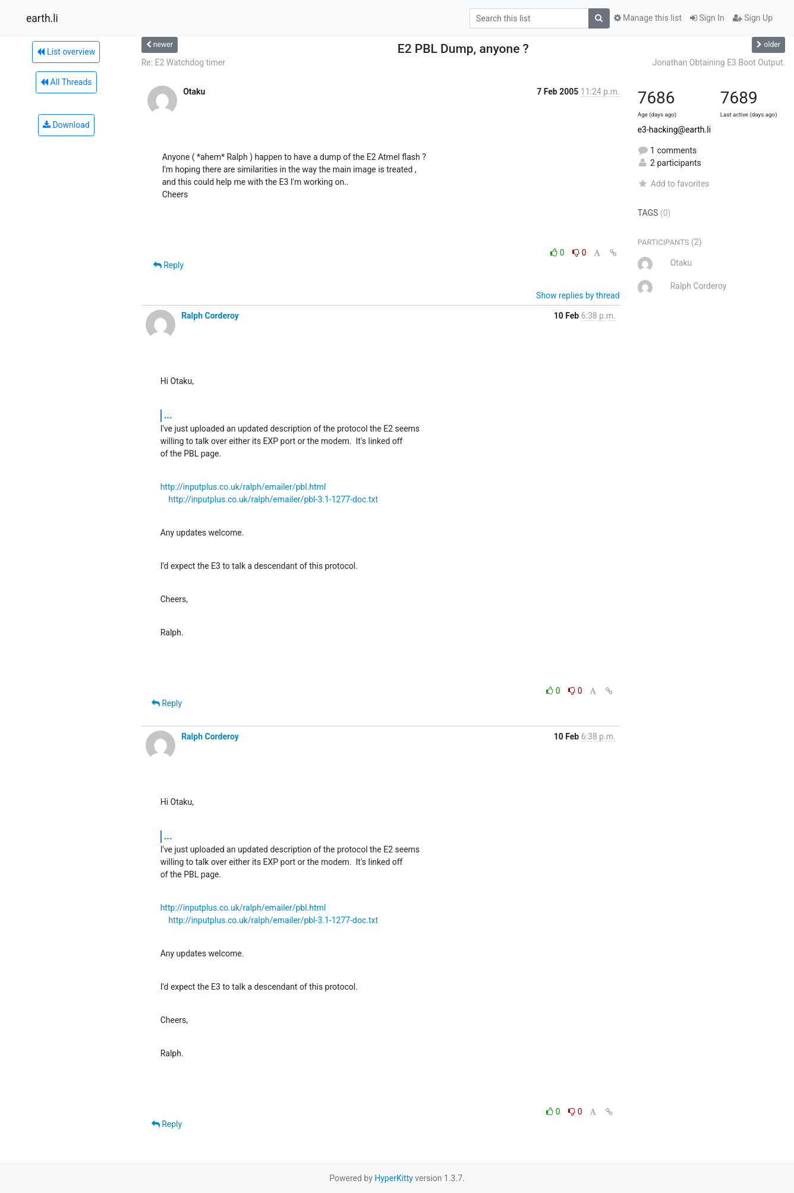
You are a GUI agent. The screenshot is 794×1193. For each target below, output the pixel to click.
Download (66, 125)
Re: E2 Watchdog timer (183, 62)
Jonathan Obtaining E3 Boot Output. (719, 62)
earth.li (42, 18)
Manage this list (648, 18)
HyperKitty (393, 1178)
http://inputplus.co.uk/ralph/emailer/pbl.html (243, 487)
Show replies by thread (578, 295)
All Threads (66, 82)
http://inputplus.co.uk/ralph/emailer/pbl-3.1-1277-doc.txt (273, 499)
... (168, 415)
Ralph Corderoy (210, 315)
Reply (168, 265)
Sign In (707, 18)
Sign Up (753, 18)
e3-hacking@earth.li (674, 129)
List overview (66, 51)
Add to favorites (674, 183)
